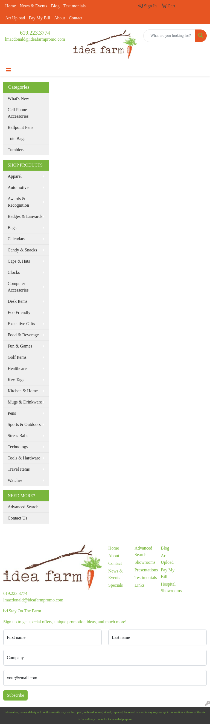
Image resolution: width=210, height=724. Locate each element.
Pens (12, 413)
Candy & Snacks (22, 250)
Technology (18, 446)
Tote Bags (16, 138)
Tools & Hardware (24, 458)
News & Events (33, 6)
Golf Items (17, 357)
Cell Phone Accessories (18, 112)
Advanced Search (23, 507)
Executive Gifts (21, 323)
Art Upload (15, 18)
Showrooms (144, 562)
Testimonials (74, 6)
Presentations (144, 570)
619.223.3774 (35, 33)
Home (10, 6)
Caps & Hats (19, 261)
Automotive (18, 187)
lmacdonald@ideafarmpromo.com (35, 39)
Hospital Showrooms (170, 587)
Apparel (15, 176)
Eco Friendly (19, 312)
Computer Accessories (18, 286)
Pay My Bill (39, 18)
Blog (55, 6)
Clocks (14, 272)
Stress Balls (18, 435)
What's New (18, 98)
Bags (12, 227)
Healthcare (17, 368)
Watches (15, 480)
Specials (115, 585)
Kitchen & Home (23, 390)
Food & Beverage (23, 335)
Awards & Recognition (18, 201)
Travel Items (19, 469)
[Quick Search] (169, 35)
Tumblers (16, 149)
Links (139, 585)
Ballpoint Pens (20, 127)
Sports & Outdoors (24, 424)
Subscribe (15, 695)
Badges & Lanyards (25, 216)
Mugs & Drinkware (25, 402)
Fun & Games (20, 346)
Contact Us (17, 518)
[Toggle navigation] (8, 70)
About (59, 18)
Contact (76, 18)
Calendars (16, 238)
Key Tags (16, 379)
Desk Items (17, 301)
